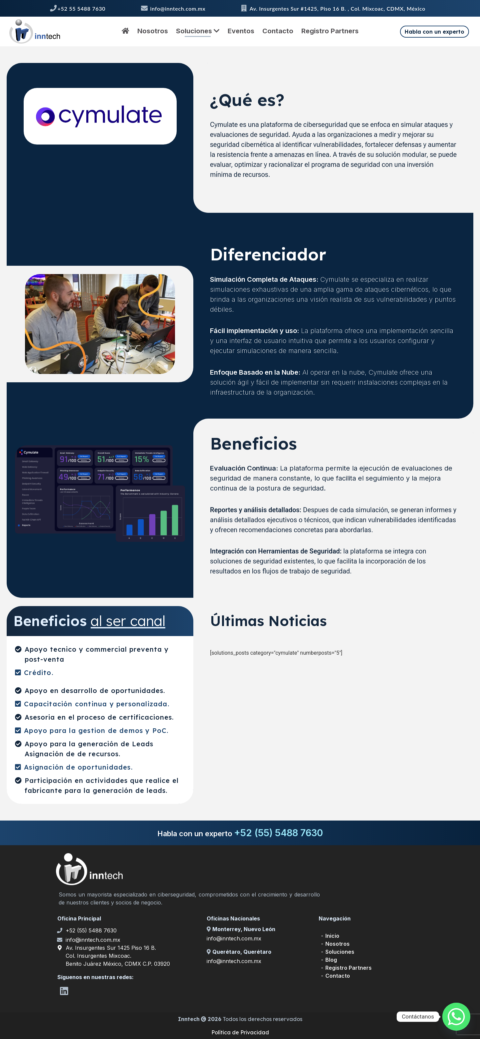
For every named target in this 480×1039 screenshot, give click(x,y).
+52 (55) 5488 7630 (91, 930)
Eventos (241, 31)
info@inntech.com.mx (93, 939)
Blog (331, 959)
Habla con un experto (434, 31)
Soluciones (198, 31)
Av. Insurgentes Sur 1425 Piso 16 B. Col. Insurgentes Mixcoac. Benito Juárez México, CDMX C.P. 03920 (118, 955)
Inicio (332, 935)
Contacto (277, 31)
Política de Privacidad (240, 1032)
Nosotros (152, 31)
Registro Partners (330, 31)
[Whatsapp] (456, 1017)
